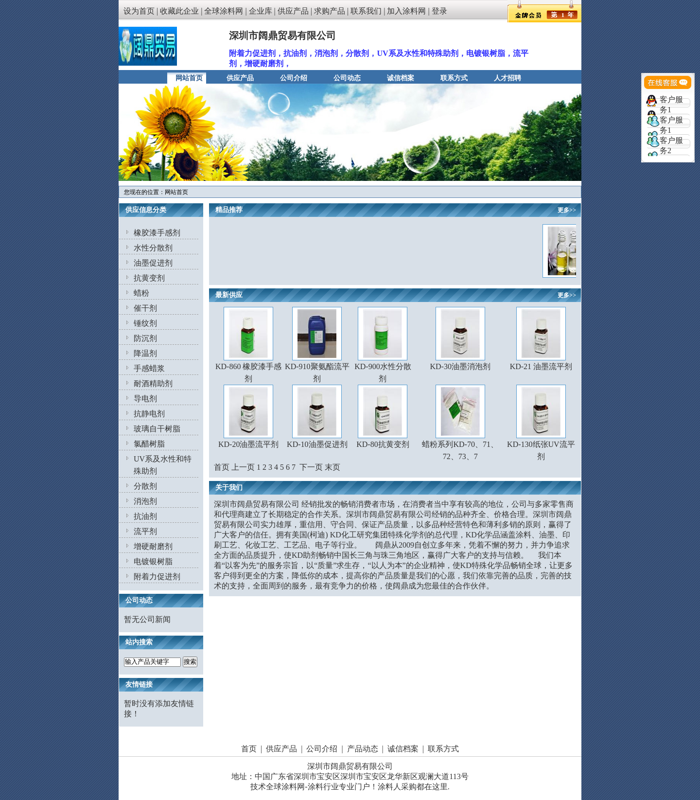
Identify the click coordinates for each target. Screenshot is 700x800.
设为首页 (139, 11)
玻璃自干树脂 (157, 429)
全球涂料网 (223, 11)
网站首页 (189, 78)
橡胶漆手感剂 (157, 233)
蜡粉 (141, 293)
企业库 (260, 11)
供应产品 (293, 11)
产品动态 (362, 749)
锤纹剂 (145, 323)
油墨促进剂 (153, 263)
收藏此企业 (179, 11)
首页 (249, 749)
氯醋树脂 (149, 444)
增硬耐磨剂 (153, 546)
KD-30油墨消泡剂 (460, 366)
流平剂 (145, 531)
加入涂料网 (406, 11)
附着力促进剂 (157, 576)
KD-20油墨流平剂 (248, 444)
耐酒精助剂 (153, 383)
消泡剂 (145, 501)
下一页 (311, 467)
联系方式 (454, 78)
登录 (439, 11)
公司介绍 (293, 78)
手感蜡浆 (149, 368)
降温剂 (145, 353)
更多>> (567, 210)
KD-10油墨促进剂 (317, 444)
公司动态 (347, 78)
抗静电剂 (149, 413)
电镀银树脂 (153, 561)
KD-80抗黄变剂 (382, 444)
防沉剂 (145, 338)
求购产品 (329, 11)
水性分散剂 (153, 248)
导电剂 (145, 398)
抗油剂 (145, 516)
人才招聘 (507, 78)
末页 (332, 467)
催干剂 (145, 308)
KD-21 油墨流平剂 (541, 366)
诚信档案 (400, 78)
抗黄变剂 (149, 278)
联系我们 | (368, 11)
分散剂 (145, 486)
